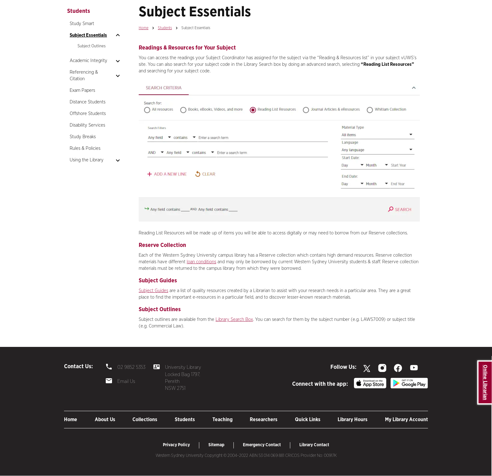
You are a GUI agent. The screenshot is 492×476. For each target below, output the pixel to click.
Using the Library (87, 160)
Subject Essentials (88, 35)
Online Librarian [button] (485, 382)
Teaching (222, 419)
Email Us (126, 381)
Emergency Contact (262, 445)
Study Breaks (83, 136)
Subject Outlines (92, 46)
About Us (105, 419)
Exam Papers (82, 90)
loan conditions (201, 261)
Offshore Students (88, 113)
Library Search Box (234, 319)
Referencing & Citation (84, 75)
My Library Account (406, 419)
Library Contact (314, 445)
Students (165, 28)
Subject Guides (153, 290)
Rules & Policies (85, 148)
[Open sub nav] (118, 35)
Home (143, 28)
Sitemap (216, 445)
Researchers (263, 419)
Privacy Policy (176, 445)
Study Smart (82, 23)
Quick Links (307, 419)
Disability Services (87, 125)
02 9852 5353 (131, 367)
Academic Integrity (88, 60)
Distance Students (87, 102)
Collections (144, 419)
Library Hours (352, 419)
